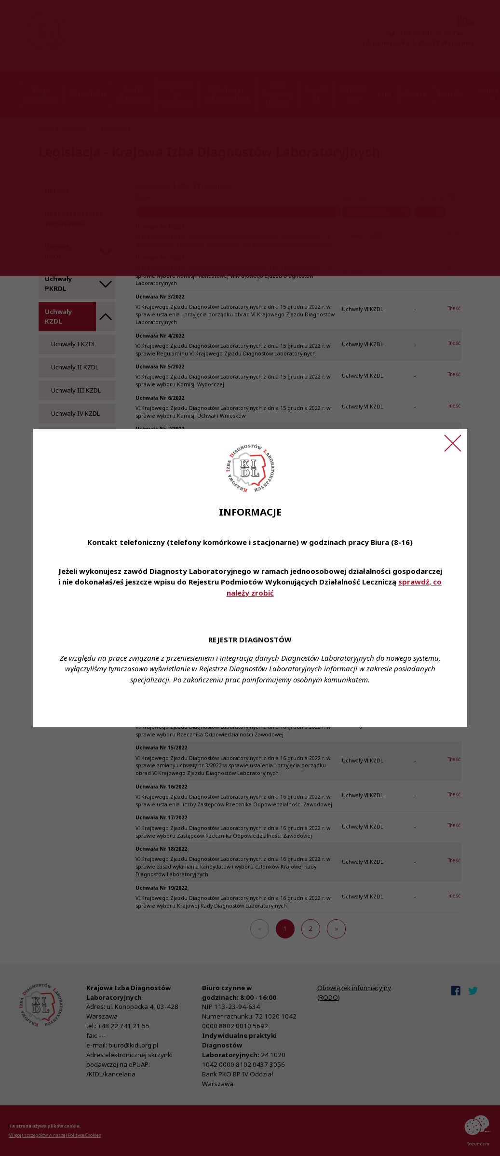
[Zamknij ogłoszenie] (452, 443)
